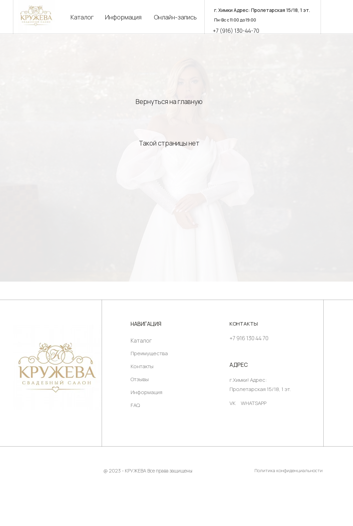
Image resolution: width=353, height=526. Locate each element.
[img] (57, 367)
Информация (123, 17)
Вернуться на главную (169, 101)
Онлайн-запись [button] (175, 17)
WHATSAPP (253, 403)
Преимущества (149, 353)
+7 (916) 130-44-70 (236, 30)
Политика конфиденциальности (288, 470)
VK (233, 403)
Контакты (142, 366)
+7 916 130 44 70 (249, 338)
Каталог (82, 17)
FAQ (135, 405)
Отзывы (140, 379)
